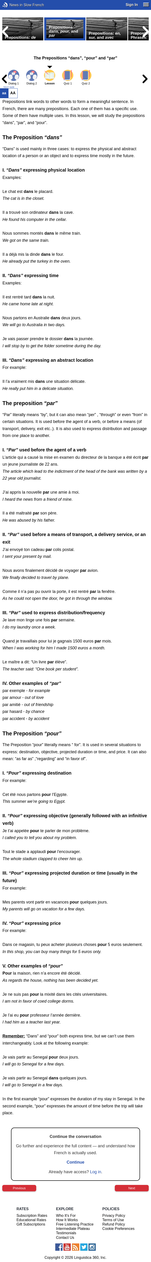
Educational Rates (31, 1220)
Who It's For (66, 1216)
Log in (95, 1172)
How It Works (67, 1220)
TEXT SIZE (8, 87)
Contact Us (65, 1238)
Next (131, 1188)
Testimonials (66, 1233)
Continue (76, 1162)
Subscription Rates (31, 1216)
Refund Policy (113, 1224)
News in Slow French (12, 5)
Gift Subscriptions (30, 1224)
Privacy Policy (113, 1216)
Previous (19, 1188)
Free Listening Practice (75, 1224)
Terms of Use (113, 1220)
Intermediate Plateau (73, 1229)
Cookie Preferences (118, 1229)
